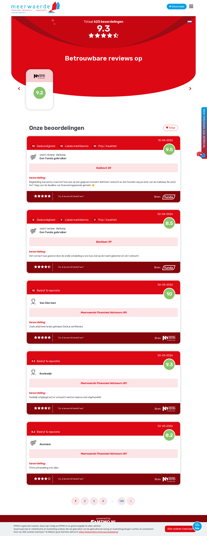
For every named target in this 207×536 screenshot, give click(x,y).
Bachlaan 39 (103, 241)
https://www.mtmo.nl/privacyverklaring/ (98, 532)
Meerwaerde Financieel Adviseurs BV (104, 312)
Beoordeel (176, 6)
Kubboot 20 (103, 167)
